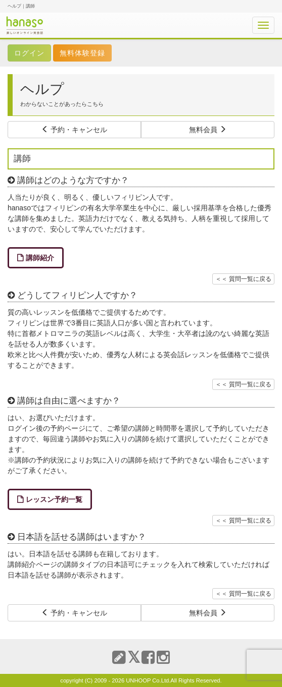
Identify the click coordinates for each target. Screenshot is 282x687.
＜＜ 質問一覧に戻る (243, 278)
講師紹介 (40, 258)
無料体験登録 (82, 53)
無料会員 (207, 130)
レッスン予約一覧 (54, 499)
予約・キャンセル (74, 130)
